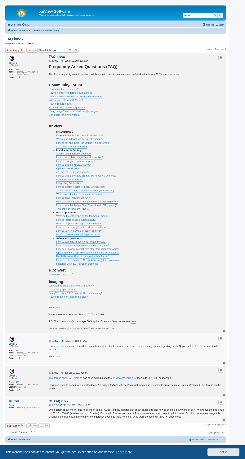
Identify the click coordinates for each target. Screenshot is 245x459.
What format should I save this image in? (71, 285)
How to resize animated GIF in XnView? (78, 260)
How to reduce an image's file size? (68, 296)
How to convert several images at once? (78, 234)
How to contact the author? (63, 89)
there (133, 321)
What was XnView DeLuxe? (71, 146)
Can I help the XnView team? (65, 114)
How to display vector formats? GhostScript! (80, 186)
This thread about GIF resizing (65, 377)
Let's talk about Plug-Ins (69, 179)
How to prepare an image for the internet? (79, 223)
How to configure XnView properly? (75, 161)
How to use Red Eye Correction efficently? (79, 230)
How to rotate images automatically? (76, 219)
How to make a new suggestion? (67, 107)
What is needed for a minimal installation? (79, 194)
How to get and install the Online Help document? (83, 142)
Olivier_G (13, 63)
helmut (21, 43)
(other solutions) (110, 260)
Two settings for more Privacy (72, 208)
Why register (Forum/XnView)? (66, 100)
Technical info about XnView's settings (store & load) (85, 190)
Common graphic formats (63, 289)
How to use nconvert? (61, 274)
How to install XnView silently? (73, 197)
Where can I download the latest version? (79, 139)
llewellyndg (14, 401)
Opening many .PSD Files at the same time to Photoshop (87, 252)
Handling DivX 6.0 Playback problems (77, 263)
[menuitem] (25, 24)
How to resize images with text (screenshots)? (81, 227)
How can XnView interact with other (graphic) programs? (87, 249)
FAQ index (14, 39)
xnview (29, 43)
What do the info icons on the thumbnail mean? (82, 216)
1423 (17, 70)
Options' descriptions (67, 168)
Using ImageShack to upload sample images (73, 111)
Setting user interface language (73, 153)
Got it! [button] (224, 452)
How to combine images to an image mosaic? (81, 241)
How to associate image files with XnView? (79, 157)
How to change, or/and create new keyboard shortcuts (86, 175)
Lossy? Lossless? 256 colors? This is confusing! (75, 293)
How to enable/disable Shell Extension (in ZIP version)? (87, 205)
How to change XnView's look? (73, 164)
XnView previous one (124, 377)
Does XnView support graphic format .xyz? (79, 135)
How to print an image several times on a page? (82, 245)
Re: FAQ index (59, 401)
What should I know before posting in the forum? (75, 96)
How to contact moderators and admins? (71, 92)
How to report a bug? (60, 103)
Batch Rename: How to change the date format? (82, 256)
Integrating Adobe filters (69, 183)
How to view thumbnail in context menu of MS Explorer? (87, 201)
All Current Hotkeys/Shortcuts (72, 172)
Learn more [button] (124, 452)
